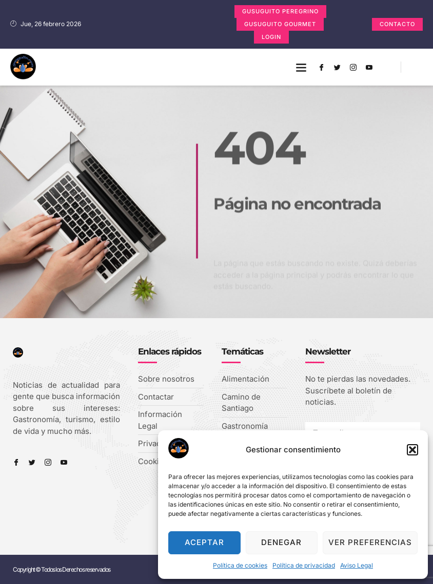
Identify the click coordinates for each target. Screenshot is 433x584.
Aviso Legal (356, 565)
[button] (412, 450)
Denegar (281, 542)
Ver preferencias (370, 542)
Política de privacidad (303, 565)
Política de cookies (240, 565)
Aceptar (204, 542)
